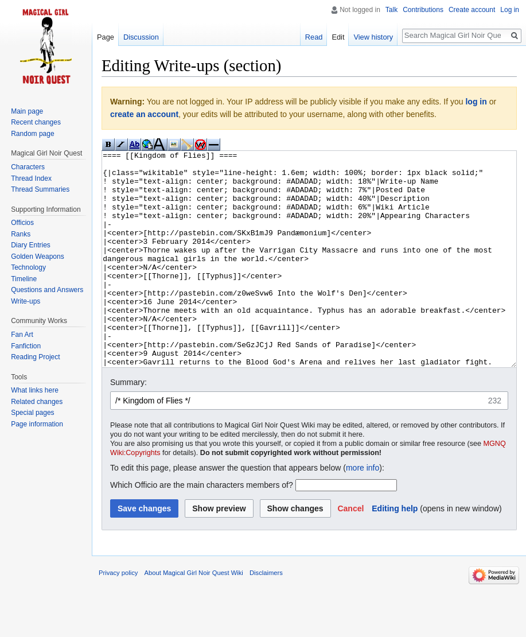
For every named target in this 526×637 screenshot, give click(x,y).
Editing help (395, 551)
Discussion (141, 37)
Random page (32, 134)
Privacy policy (118, 615)
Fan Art (22, 335)
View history (373, 37)
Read (314, 37)
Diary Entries (30, 245)
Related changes (37, 402)
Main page (27, 111)
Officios (22, 223)
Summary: (128, 425)
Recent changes (36, 122)
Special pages (32, 413)
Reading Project (35, 357)
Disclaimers (266, 615)
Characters (28, 167)
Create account (472, 10)
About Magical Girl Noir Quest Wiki (194, 615)
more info (362, 510)
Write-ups (25, 301)
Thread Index (31, 178)
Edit (338, 37)
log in (475, 101)
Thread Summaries (40, 189)
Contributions (423, 10)
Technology (28, 267)
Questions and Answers (47, 290)
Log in (509, 10)
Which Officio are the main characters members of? (201, 528)
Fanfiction (26, 346)
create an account (144, 114)
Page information (37, 424)
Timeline (24, 279)
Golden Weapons (37, 257)
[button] (350, 551)
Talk (391, 10)
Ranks (20, 234)
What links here (35, 390)
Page (105, 37)
